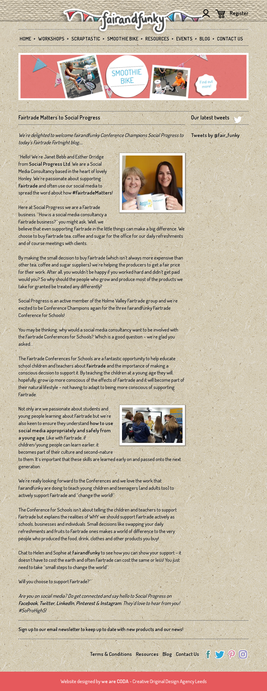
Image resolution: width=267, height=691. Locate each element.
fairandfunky (86, 552)
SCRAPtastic (85, 39)
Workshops (51, 39)
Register (239, 13)
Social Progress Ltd (49, 164)
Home (25, 39)
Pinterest (85, 603)
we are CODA (115, 681)
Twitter (46, 603)
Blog (204, 39)
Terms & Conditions (111, 654)
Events (184, 39)
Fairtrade (28, 185)
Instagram (110, 603)
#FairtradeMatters (92, 192)
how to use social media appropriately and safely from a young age (65, 430)
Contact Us (230, 39)
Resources (157, 39)
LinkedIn (65, 603)
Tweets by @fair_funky (215, 135)
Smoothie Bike (122, 39)
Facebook (28, 603)
